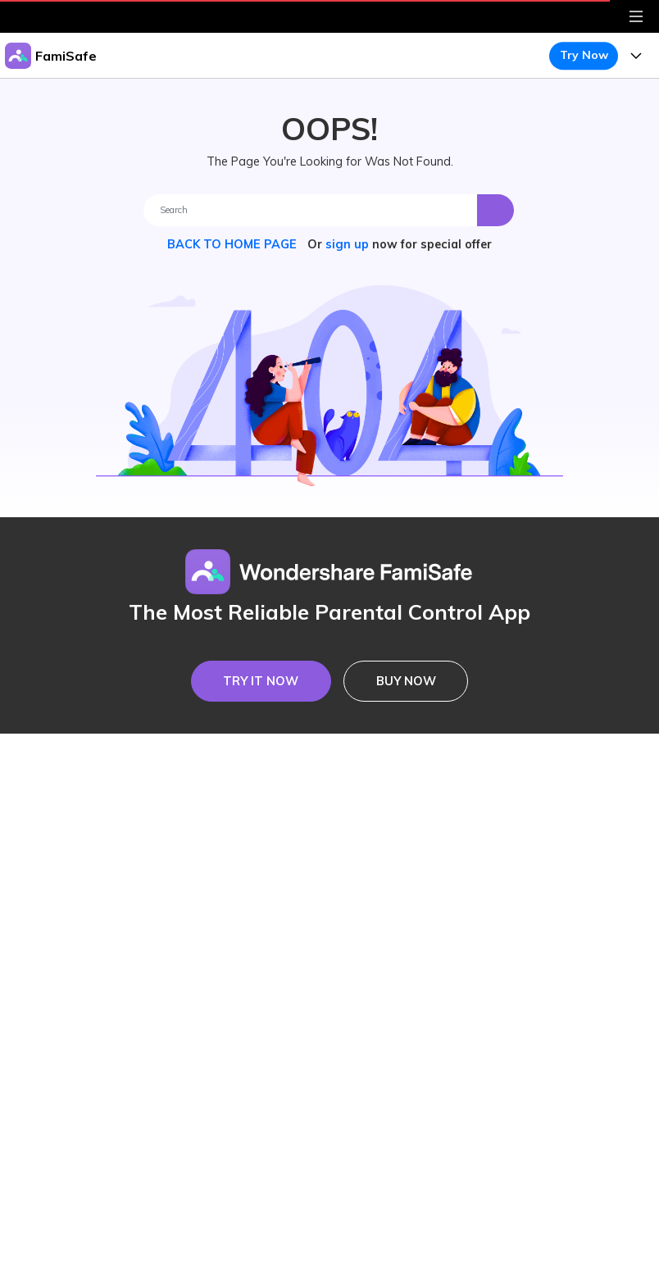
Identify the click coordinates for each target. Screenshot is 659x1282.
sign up (347, 244)
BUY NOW (406, 681)
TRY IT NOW (260, 681)
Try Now (584, 55)
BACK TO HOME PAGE (233, 244)
